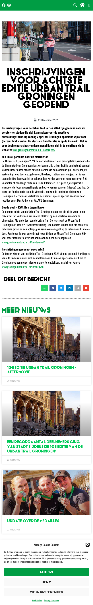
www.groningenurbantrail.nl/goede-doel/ (23, 242)
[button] (87, 544)
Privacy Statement (51, 600)
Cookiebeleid (37, 600)
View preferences (46, 592)
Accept (47, 572)
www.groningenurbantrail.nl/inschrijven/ (34, 150)
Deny (46, 582)
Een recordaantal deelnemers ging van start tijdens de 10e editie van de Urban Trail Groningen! (45, 446)
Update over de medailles (33, 520)
